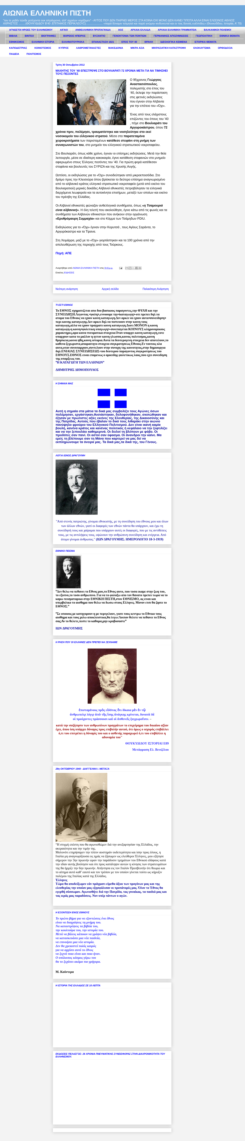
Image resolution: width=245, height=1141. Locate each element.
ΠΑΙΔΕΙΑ (14, 54)
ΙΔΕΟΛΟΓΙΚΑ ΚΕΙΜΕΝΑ (173, 41)
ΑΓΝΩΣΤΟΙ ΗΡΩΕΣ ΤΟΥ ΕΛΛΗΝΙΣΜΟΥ (31, 29)
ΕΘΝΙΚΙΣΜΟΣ (16, 41)
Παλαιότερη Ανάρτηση (156, 288)
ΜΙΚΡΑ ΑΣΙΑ (137, 48)
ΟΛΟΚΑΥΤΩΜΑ (201, 48)
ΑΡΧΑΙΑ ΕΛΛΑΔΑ (140, 29)
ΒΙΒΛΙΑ (13, 35)
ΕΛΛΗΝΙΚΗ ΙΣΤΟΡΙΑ (43, 41)
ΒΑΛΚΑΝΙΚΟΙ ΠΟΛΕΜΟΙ (217, 29)
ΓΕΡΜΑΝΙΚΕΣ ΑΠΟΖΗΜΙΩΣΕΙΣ (171, 35)
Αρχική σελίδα (110, 288)
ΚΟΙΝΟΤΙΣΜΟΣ (43, 48)
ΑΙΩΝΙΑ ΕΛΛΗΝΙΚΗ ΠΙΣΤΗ (47, 13)
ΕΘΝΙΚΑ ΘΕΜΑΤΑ (230, 35)
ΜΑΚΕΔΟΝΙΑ (115, 48)
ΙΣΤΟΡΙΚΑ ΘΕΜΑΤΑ (205, 41)
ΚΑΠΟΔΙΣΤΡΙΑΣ (18, 48)
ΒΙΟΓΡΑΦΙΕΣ (48, 35)
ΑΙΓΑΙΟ (64, 29)
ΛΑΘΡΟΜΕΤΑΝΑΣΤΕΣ (88, 48)
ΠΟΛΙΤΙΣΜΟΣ (34, 54)
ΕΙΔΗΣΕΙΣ (69, 272)
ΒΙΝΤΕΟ (29, 35)
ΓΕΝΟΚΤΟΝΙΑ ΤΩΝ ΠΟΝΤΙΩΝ (129, 35)
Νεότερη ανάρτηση (67, 288)
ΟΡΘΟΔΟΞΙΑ (225, 48)
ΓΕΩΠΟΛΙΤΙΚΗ (204, 35)
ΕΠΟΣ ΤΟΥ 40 (129, 41)
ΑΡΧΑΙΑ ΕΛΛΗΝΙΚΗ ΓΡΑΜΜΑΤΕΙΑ (177, 29)
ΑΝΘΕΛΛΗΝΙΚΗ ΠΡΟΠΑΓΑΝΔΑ (93, 29)
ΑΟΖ (120, 29)
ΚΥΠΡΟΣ (64, 48)
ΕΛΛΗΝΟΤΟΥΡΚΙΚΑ (73, 41)
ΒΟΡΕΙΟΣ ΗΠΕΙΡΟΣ (74, 35)
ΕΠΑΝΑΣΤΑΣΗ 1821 (103, 41)
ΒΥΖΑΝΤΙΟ (99, 35)
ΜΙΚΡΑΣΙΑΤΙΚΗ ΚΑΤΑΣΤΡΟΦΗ (169, 48)
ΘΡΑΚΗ (148, 41)
